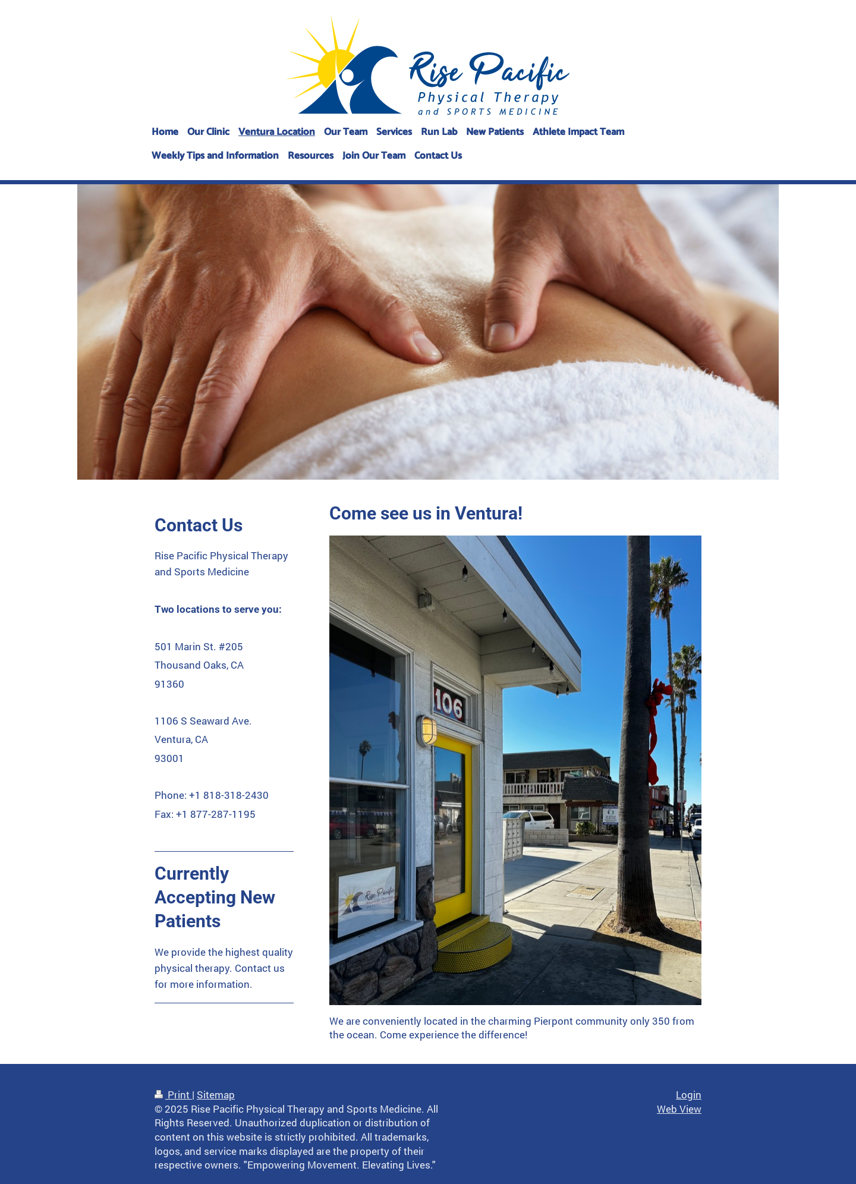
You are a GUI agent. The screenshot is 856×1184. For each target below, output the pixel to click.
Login (688, 1094)
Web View (679, 1109)
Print (173, 1094)
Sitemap (216, 1094)
